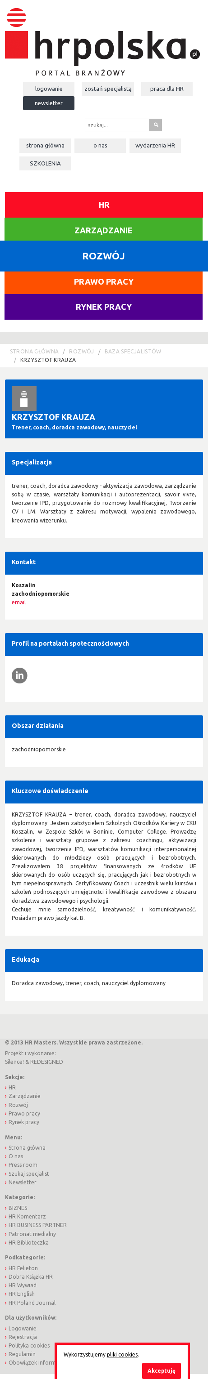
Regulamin (22, 1354)
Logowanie (49, 88)
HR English (22, 1294)
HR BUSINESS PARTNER (38, 1225)
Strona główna (45, 145)
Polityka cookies (29, 1345)
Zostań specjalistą (108, 88)
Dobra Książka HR (31, 1277)
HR (104, 204)
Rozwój (81, 351)
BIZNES (18, 1208)
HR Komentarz (27, 1216)
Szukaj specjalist (29, 1174)
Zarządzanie (103, 230)
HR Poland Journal (32, 1303)
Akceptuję (162, 1371)
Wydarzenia (155, 145)
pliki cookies (122, 1354)
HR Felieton (23, 1268)
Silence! (14, 1062)
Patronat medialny (32, 1234)
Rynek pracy (104, 306)
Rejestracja (23, 1337)
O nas (100, 145)
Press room (23, 1165)
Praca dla (167, 88)
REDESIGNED (46, 1062)
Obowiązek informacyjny (40, 1363)
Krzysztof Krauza (48, 360)
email (19, 602)
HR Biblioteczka (29, 1242)
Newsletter (49, 103)
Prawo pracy (104, 281)
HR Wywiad (23, 1285)
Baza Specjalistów (133, 351)
